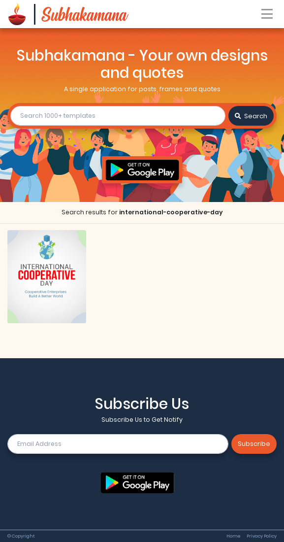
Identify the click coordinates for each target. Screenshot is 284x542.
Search (251, 116)
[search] (117, 116)
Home (233, 536)
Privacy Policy (262, 536)
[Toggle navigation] (267, 14)
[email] (117, 444)
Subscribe (254, 443)
